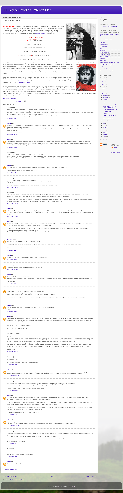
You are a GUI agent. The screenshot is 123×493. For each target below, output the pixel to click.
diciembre (105, 95)
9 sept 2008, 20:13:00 (12, 311)
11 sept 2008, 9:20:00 (12, 390)
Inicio (51, 476)
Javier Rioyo (103, 60)
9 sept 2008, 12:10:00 (12, 234)
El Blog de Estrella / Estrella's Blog (27, 10)
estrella (9, 123)
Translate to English (108, 26)
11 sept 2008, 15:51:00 (13, 456)
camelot (9, 289)
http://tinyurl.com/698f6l (9, 98)
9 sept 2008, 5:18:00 (12, 203)
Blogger (73, 486)
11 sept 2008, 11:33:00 (13, 425)
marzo (104, 132)
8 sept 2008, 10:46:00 (12, 134)
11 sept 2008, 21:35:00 (13, 466)
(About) (115, 26)
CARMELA (105, 113)
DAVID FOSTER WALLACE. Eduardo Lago (110, 110)
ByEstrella (102, 42)
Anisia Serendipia (104, 52)
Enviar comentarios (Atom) (17, 479)
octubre (105, 99)
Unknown (9, 239)
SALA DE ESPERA (108, 118)
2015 (103, 77)
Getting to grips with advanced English (110, 62)
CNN (101, 48)
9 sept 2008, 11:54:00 (12, 216)
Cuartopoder (103, 50)
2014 (103, 79)
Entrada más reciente (10, 476)
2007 (103, 139)
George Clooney (40, 33)
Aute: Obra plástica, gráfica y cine (108, 64)
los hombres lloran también (24, 82)
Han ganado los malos (105, 56)
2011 (103, 86)
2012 (103, 84)
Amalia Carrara (104, 66)
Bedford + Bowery (104, 44)
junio (104, 125)
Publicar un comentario (11, 469)
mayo (104, 127)
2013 (103, 82)
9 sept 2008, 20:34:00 (12, 351)
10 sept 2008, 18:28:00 (13, 375)
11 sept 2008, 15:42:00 (13, 443)
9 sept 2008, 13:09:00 (12, 284)
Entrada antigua (90, 476)
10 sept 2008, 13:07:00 (13, 364)
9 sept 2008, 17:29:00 (12, 300)
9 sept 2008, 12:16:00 (12, 259)
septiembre (106, 102)
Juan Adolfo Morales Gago (109, 104)
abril (104, 130)
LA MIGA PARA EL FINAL (109, 115)
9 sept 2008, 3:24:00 (12, 187)
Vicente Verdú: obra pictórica (107, 71)
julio (104, 123)
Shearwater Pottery (105, 69)
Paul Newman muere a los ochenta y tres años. (109, 107)
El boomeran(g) (104, 46)
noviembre (106, 97)
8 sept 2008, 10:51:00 (12, 147)
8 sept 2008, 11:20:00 (12, 160)
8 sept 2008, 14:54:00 (12, 173)
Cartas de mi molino (105, 54)
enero (104, 136)
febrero (105, 134)
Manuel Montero (104, 58)
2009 (103, 91)
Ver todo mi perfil (115, 152)
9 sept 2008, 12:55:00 (12, 269)
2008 (103, 93)
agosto (105, 121)
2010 (103, 88)
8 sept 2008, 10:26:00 (12, 118)
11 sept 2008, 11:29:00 (13, 414)
